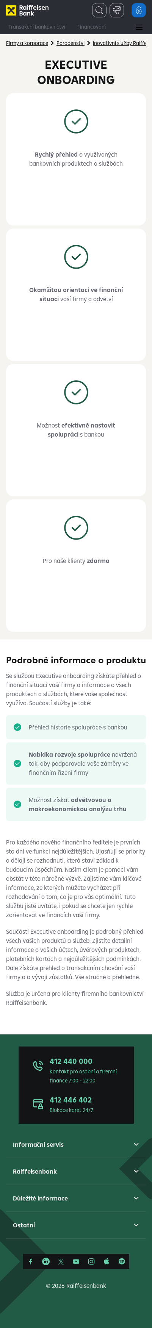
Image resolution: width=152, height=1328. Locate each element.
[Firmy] (27, 10)
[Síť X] (61, 1261)
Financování (91, 26)
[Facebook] (30, 1261)
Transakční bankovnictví (36, 26)
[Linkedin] (45, 1261)
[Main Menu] (139, 28)
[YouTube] (76, 1261)
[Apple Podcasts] (106, 1261)
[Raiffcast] (121, 1261)
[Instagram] (91, 1261)
